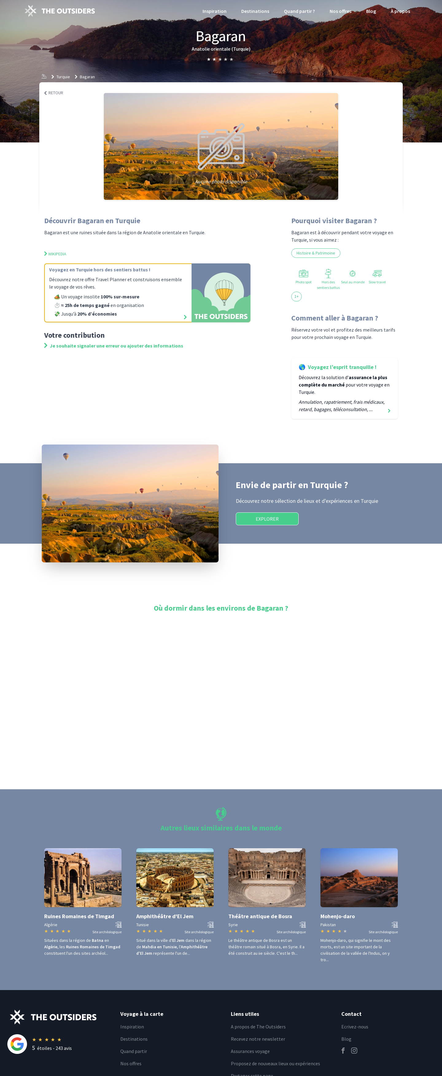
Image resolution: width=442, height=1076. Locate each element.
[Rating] (60, 1044)
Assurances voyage (250, 1051)
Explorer (267, 519)
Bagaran (87, 77)
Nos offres (340, 11)
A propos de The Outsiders (258, 1027)
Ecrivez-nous (354, 1027)
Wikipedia (55, 254)
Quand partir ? (299, 11)
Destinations (255, 11)
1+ (296, 296)
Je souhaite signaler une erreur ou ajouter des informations (113, 346)
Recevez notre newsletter (258, 1039)
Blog (371, 11)
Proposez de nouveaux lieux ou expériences (275, 1063)
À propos (400, 11)
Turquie (63, 77)
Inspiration (215, 11)
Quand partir (133, 1051)
